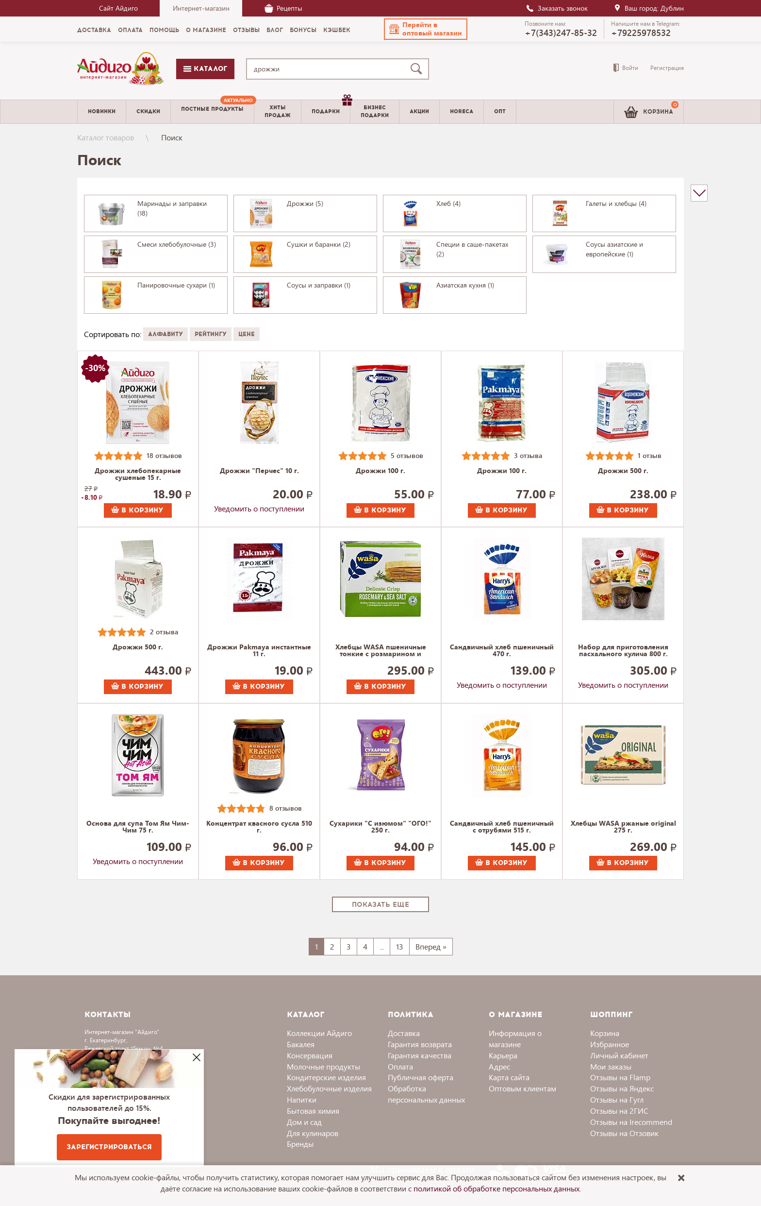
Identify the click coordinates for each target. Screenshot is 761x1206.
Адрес (499, 1066)
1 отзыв (650, 455)
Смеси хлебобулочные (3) (176, 244)
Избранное (609, 1044)
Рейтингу (211, 334)
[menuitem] (212, 111)
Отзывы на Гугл (617, 1099)
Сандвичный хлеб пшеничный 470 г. (502, 651)
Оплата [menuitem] (130, 30)
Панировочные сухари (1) (176, 284)
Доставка (404, 1033)
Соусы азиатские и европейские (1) (614, 248)
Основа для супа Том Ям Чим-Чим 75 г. (137, 827)
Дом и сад (304, 1122)
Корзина (604, 1033)
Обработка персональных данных (426, 1093)
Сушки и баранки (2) (318, 244)
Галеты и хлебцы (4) (616, 203)
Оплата (400, 1066)
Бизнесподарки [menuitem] (375, 111)
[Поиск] (418, 69)
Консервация (309, 1055)
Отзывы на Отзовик (624, 1133)
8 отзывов (285, 808)
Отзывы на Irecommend (631, 1122)
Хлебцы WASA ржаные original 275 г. (623, 827)
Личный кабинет (619, 1055)
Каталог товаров (105, 137)
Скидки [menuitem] (148, 111)
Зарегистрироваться (109, 1147)
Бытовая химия (313, 1110)
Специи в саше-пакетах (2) (472, 248)
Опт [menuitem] (500, 111)
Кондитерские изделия (326, 1077)
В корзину (137, 510)
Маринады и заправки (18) (172, 208)
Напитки (301, 1099)
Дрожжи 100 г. (380, 471)
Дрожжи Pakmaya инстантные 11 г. (259, 651)
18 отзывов (164, 455)
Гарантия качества (419, 1055)
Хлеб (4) (448, 203)
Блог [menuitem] (274, 30)
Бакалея (300, 1044)
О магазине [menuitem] (206, 30)
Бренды (300, 1143)
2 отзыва (164, 631)
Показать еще (380, 905)
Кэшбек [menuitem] (336, 30)
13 (399, 946)
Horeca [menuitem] (461, 111)
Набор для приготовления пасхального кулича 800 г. (623, 651)
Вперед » (431, 946)
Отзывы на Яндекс (622, 1088)
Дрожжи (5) (305, 203)
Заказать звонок (557, 8)
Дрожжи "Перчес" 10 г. (259, 471)
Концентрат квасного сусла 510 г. (259, 827)
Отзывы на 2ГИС (619, 1110)
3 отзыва (528, 455)
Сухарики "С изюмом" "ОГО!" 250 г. (380, 827)
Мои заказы (610, 1066)
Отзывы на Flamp (620, 1077)
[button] (425, 29)
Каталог (205, 69)
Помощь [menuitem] (164, 30)
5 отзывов (407, 455)
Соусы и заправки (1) (318, 284)
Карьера (503, 1055)
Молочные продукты (323, 1066)
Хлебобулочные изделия (329, 1088)
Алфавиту (165, 334)
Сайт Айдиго (118, 8)
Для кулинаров (312, 1133)
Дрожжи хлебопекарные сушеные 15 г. (138, 474)
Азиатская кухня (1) (465, 284)
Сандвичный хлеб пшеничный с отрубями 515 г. (502, 827)
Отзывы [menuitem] (246, 30)
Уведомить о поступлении (259, 508)
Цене (246, 334)
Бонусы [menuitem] (303, 30)
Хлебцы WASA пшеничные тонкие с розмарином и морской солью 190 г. (380, 651)
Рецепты (283, 8)
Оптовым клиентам (522, 1088)
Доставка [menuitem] (94, 30)
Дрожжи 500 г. (623, 471)
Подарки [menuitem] (331, 108)
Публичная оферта (420, 1077)
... (382, 946)
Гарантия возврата (420, 1044)
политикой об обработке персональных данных (496, 1188)
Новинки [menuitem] (102, 111)
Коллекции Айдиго (319, 1033)
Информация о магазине (515, 1038)
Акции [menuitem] (419, 111)
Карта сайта (509, 1077)
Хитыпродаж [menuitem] (278, 111)
